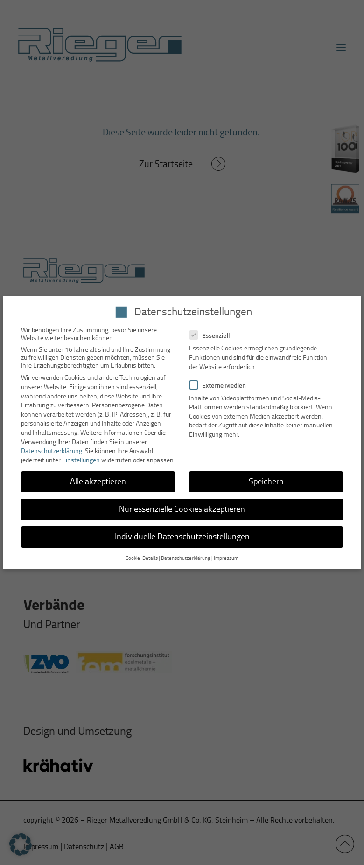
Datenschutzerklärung (51, 451)
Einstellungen (81, 460)
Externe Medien (221, 385)
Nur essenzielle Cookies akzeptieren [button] (182, 509)
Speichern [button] (266, 481)
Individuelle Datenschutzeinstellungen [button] (182, 536)
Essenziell (213, 335)
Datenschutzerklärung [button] (185, 558)
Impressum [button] (226, 558)
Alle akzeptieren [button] (98, 481)
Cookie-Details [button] (142, 558)
